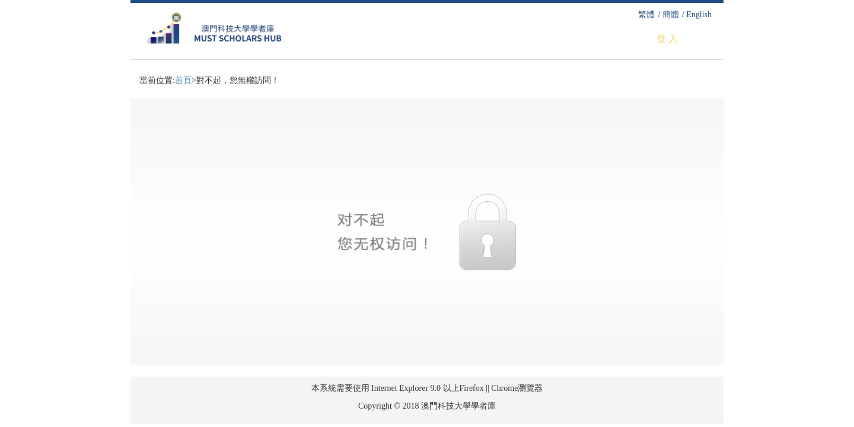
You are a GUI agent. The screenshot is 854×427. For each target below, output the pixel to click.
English (699, 14)
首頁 (183, 80)
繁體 (646, 14)
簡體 (670, 14)
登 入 (667, 39)
